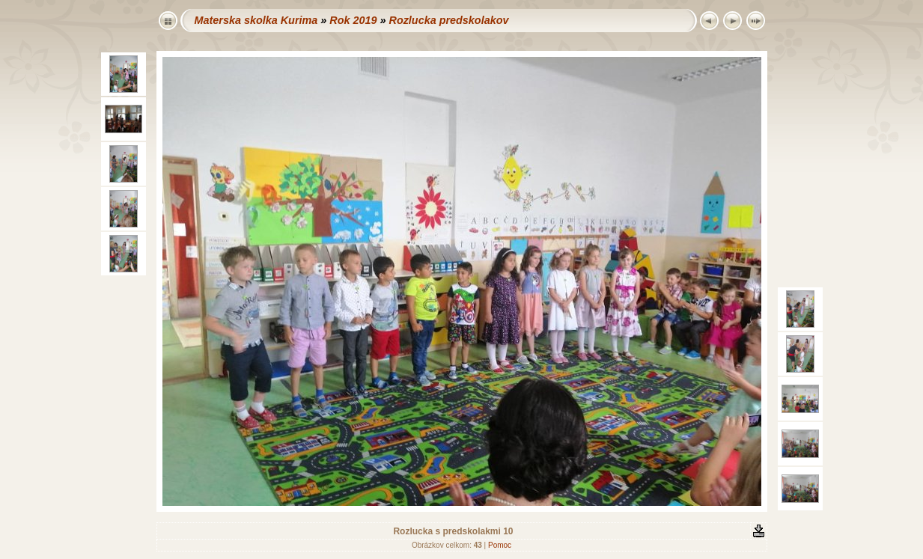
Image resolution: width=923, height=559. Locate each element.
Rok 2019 (353, 20)
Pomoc (499, 545)
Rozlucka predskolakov (448, 20)
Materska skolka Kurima (256, 20)
